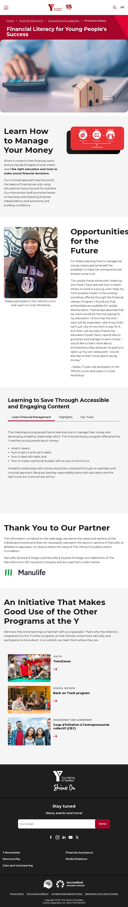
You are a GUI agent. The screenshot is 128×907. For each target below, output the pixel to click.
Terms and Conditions (37, 894)
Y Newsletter (12, 852)
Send (102, 823)
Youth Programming (31, 21)
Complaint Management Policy (66, 894)
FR (122, 7)
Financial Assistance (79, 852)
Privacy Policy (17, 894)
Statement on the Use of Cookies (101, 894)
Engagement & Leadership (63, 21)
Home (10, 21)
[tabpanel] (64, 454)
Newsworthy (11, 859)
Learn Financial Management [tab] (31, 417)
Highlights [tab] (66, 417)
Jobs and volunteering (18, 865)
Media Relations (76, 859)
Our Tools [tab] (87, 417)
